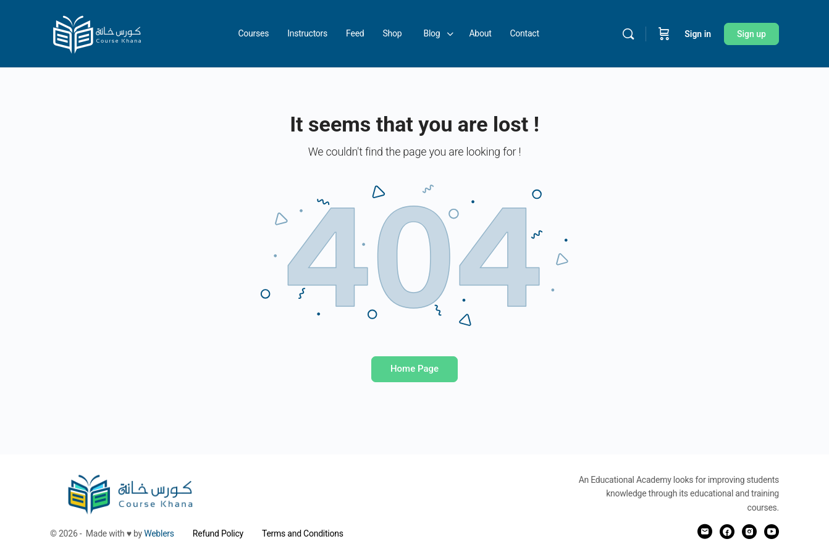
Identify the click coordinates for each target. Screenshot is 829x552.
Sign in (697, 34)
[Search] (628, 34)
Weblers (159, 533)
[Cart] (664, 34)
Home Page (414, 368)
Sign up (751, 34)
